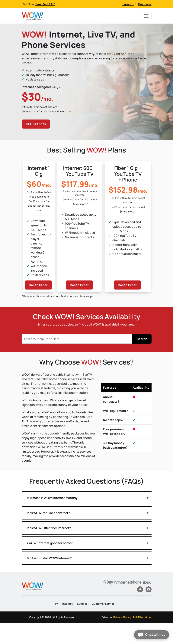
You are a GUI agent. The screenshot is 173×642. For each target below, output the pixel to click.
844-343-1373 (45, 4)
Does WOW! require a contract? (48, 513)
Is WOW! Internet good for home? (49, 543)
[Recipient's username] (77, 339)
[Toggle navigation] (146, 16)
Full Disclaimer (142, 617)
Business (145, 4)
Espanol (128, 4)
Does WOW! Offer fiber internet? (48, 528)
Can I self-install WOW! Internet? (49, 558)
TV (56, 603)
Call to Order (38, 285)
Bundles (82, 603)
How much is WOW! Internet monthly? (52, 498)
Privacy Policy (122, 617)
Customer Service (103, 603)
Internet (67, 603)
